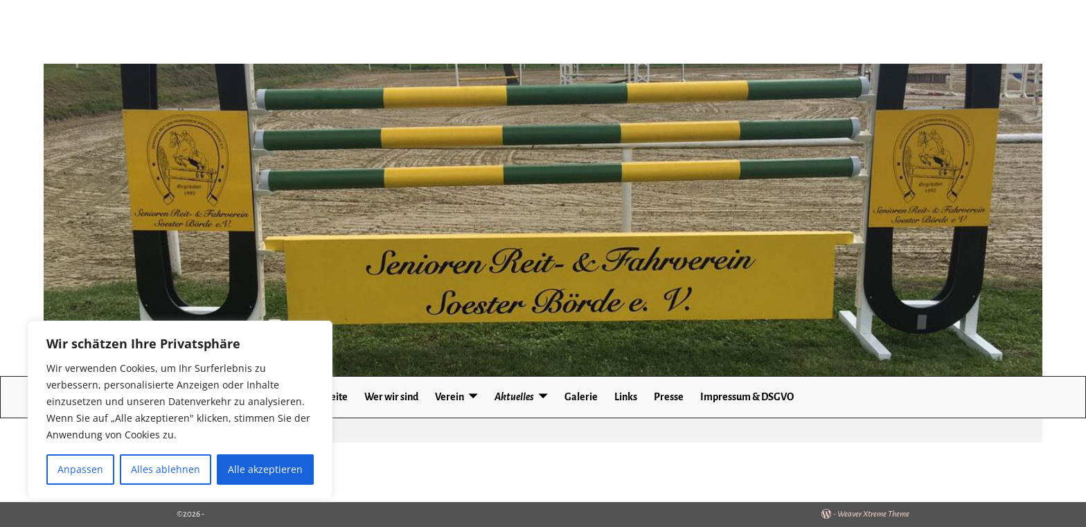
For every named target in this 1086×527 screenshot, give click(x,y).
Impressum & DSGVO (747, 396)
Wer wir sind (391, 396)
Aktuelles (514, 396)
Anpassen (80, 469)
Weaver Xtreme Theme (873, 514)
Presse (669, 396)
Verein (449, 396)
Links (625, 396)
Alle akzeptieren (265, 469)
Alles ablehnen (165, 469)
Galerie (581, 396)
